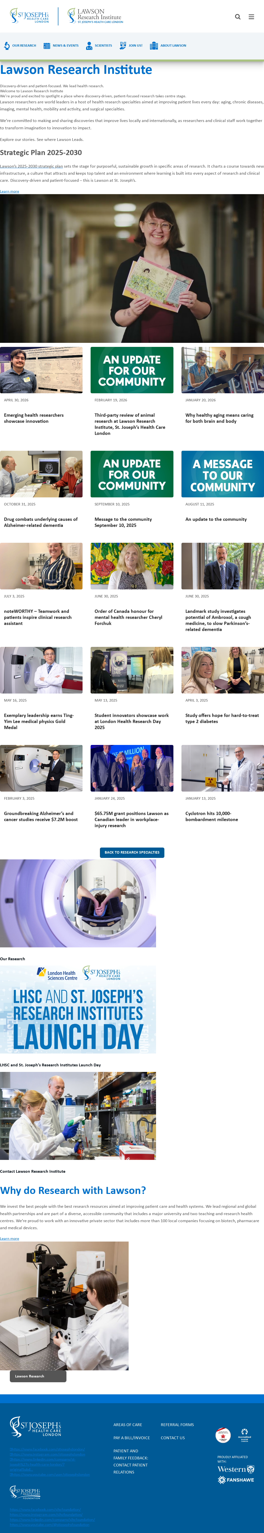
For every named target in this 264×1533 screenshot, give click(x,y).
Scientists (103, 46)
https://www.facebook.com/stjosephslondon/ (48, 1450)
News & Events (66, 46)
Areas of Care (128, 1425)
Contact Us (173, 1438)
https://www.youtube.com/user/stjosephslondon (51, 1475)
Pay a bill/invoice (132, 1438)
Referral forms (177, 1425)
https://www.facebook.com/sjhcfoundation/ (45, 1510)
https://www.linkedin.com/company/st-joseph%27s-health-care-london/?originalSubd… (43, 1465)
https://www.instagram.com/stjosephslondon (48, 1455)
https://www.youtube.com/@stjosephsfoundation (49, 1525)
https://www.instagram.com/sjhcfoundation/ (46, 1515)
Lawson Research (29, 1376)
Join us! (135, 46)
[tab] (251, 17)
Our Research (24, 46)
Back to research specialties (132, 853)
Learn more (9, 192)
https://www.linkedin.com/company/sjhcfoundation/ (52, 1520)
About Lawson (173, 46)
